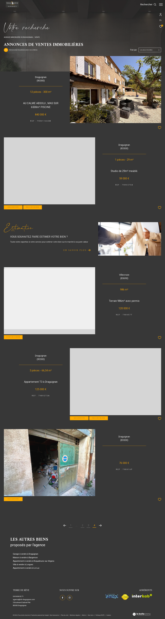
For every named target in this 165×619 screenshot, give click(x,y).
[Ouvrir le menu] (161, 4)
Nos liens (91, 615)
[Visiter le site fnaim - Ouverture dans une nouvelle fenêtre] (125, 597)
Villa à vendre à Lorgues (23, 564)
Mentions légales (75, 615)
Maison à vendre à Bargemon (25, 557)
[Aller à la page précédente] (65, 525)
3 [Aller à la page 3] (88, 525)
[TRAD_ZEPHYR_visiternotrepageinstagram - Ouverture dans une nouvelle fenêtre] (69, 597)
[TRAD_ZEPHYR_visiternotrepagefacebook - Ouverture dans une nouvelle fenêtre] (62, 597)
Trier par (133, 50)
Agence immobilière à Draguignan (18, 37)
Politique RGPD (100, 615)
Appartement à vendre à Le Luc (26, 568)
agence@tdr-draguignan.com (24, 599)
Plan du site (64, 615)
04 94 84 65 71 (18, 596)
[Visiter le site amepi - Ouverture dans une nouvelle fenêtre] (111, 596)
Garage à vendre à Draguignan (25, 554)
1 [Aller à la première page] (70, 525)
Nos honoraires (54, 615)
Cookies (108, 615)
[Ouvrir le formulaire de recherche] (147, 4)
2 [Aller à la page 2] (82, 525)
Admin (84, 615)
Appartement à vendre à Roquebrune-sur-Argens (33, 561)
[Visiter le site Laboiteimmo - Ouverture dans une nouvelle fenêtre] (141, 614)
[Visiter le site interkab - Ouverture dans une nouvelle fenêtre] (142, 595)
